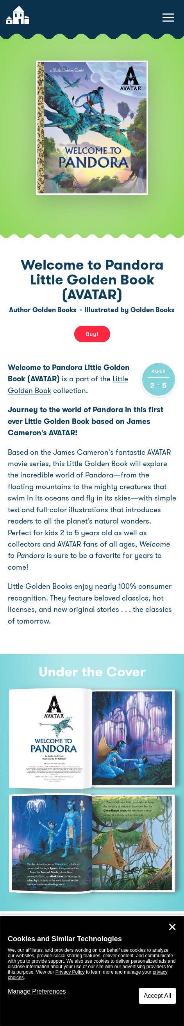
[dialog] (92, 971)
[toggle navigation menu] (168, 17)
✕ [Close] (172, 927)
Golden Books (54, 310)
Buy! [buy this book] (92, 334)
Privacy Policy (70, 972)
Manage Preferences (37, 991)
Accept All (157, 995)
